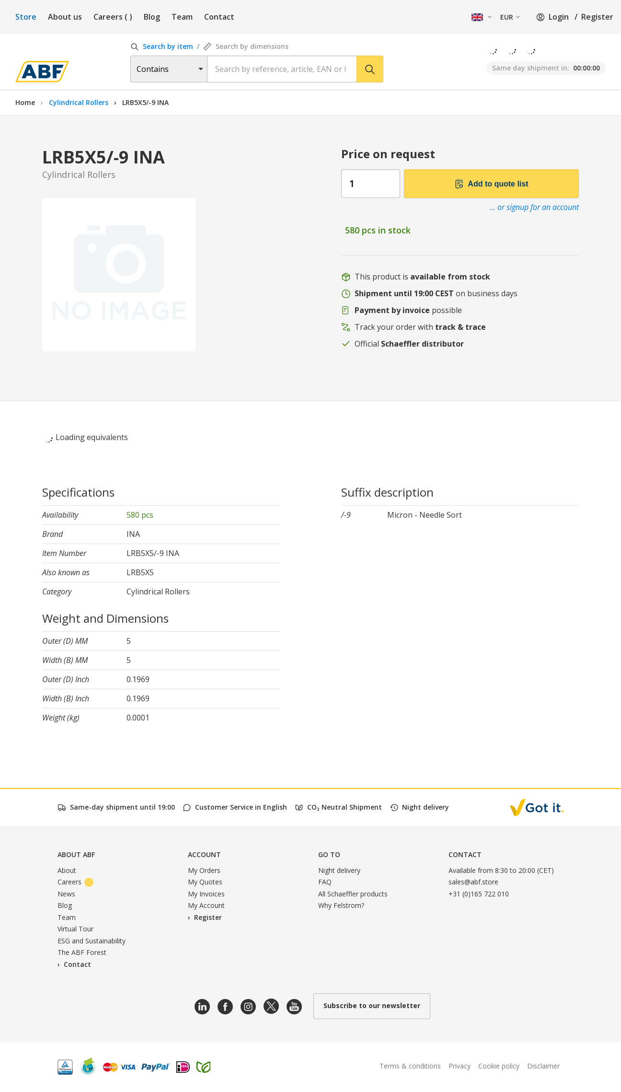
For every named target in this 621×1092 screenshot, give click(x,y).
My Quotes (205, 881)
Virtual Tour (75, 928)
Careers (112, 17)
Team (182, 17)
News (66, 893)
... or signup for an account (534, 207)
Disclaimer (543, 1065)
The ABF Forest (82, 952)
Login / (556, 17)
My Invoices (206, 893)
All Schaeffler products (353, 893)
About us (65, 17)
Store (25, 17)
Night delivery (339, 870)
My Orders (204, 870)
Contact (219, 17)
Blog (152, 17)
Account (204, 854)
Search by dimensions (245, 46)
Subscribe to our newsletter (371, 1005)
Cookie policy (498, 1065)
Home (25, 102)
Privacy (459, 1065)
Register (597, 17)
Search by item (161, 46)
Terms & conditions (410, 1065)
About (67, 870)
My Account (206, 905)
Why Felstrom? (341, 905)
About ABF (76, 854)
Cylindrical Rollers (79, 102)
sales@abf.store (473, 881)
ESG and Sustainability (92, 940)
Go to (329, 854)
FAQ (325, 881)
